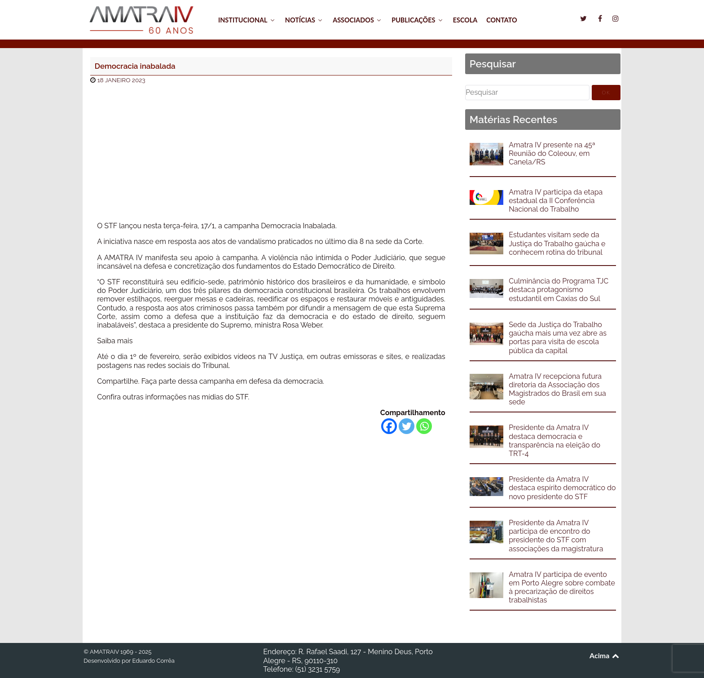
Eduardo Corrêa (153, 660)
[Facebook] (389, 426)
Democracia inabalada (135, 66)
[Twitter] (406, 426)
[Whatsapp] (424, 426)
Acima (605, 655)
